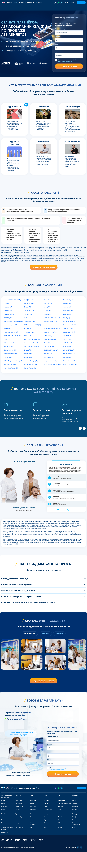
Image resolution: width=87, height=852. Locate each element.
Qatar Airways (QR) (69, 353)
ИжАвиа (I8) (47, 314)
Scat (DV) (7, 339)
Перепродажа (5, 823)
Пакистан (33, 800)
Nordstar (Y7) (8, 307)
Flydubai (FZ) (48, 353)
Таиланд (61, 806)
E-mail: (57, 44)
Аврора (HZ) (67, 314)
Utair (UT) (46, 300)
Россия (74, 809)
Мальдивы (18, 803)
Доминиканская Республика (6, 796)
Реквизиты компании (27, 847)
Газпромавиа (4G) (29, 321)
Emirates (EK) (67, 346)
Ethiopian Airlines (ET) (10, 353)
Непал (32, 803)
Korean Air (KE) (28, 357)
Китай (3, 814)
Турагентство (48, 820)
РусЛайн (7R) (28, 314)
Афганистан (19, 806)
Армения (4, 817)
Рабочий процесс (29, 633)
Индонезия (18, 800)
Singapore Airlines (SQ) (11, 364)
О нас (75, 8)
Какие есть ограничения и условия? (17, 584)
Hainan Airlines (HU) (50, 339)
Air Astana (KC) (68, 336)
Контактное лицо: (60, 29)
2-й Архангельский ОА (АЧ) (32, 325)
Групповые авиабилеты (76, 823)
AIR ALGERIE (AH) (68, 350)
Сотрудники (45, 633)
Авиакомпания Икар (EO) (52, 328)
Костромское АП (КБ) (70, 321)
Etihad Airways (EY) (69, 361)
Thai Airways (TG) (49, 357)
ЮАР (31, 796)
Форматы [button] (14, 8)
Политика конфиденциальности (10, 847)
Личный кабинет (81, 2)
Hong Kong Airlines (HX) (11, 368)
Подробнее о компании (43, 680)
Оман (3, 809)
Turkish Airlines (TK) (10, 350)
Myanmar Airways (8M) (31, 361)
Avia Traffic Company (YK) (32, 339)
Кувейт (3, 803)
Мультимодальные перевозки (36, 823)
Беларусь (75, 814)
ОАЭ (45, 796)
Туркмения (18, 814)
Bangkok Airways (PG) (70, 364)
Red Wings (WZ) (29, 303)
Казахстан (33, 817)
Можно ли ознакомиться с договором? (18, 590)
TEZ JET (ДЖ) (67, 339)
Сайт (59, 820)
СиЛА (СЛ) (66, 318)
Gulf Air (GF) (8, 357)
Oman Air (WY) (67, 357)
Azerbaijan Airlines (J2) (11, 332)
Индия (46, 803)
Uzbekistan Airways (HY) (31, 346)
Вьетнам (75, 806)
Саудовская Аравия (64, 803)
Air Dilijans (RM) (29, 332)
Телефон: (57, 36)
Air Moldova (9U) (68, 343)
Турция (74, 803)
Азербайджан (19, 817)
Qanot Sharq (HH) (49, 346)
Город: (57, 52)
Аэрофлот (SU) (28, 300)
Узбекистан (47, 817)
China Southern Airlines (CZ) (52, 364)
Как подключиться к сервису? (14, 578)
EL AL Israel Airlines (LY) (51, 350)
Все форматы (76, 817)
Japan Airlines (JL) (29, 353)
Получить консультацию (43, 267)
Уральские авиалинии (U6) (12, 300)
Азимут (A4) (8, 310)
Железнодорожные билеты (7, 828)
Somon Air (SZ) (8, 346)
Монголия (33, 806)
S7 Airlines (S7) (68, 300)
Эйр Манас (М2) (9, 343)
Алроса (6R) (47, 310)
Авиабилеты (5, 8)
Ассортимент (19, 823)
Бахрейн (46, 800)
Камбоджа (61, 800)
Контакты (82, 8)
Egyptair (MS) (28, 350)
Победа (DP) (8, 303)
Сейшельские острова (48, 810)
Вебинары (47, 823)
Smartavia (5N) (68, 307)
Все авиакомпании (21, 820)
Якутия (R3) (27, 307)
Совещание (59, 633)
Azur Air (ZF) (8, 318)
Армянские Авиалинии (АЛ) (12, 336)
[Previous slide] (80, 428)
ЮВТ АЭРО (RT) (9, 314)
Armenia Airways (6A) (50, 332)
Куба (59, 809)
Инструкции (19, 827)
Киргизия (61, 814)
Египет (3, 800)
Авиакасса (33, 820)
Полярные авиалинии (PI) (52, 318)
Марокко (33, 809)
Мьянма (18, 796)
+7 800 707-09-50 (69, 2)
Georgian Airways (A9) (50, 361)
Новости (69, 8)
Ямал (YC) (47, 307)
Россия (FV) (7, 328)
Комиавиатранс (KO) (10, 325)
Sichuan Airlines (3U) (30, 368)
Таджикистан (34, 814)
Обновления (62, 823)
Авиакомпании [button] (24, 8)
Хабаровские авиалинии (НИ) (13, 321)
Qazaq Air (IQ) (48, 336)
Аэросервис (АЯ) (49, 325)
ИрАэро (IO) (67, 303)
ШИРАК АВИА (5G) (69, 332)
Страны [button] (34, 8)
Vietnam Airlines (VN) (30, 364)
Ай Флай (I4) (28, 328)
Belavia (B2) (27, 336)
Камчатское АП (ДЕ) (69, 325)
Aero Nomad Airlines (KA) (31, 343)
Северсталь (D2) (29, 310)
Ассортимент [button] (43, 8)
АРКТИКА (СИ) (68, 328)
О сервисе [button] (52, 8)
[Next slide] (84, 428)
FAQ (63, 8)
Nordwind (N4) (48, 303)
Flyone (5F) (47, 343)
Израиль (18, 809)
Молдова (47, 814)
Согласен (68, 60)
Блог (59, 8)
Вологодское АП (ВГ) (50, 321)
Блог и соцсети (77, 820)
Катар (74, 800)
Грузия (46, 806)
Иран (59, 796)
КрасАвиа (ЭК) (68, 310)
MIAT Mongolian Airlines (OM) (13, 361)
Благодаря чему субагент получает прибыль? (22, 596)
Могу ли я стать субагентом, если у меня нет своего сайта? (28, 602)
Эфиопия (75, 796)
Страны (3, 820)
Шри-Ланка (4, 806)
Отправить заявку (69, 66)
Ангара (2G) (27, 318)
